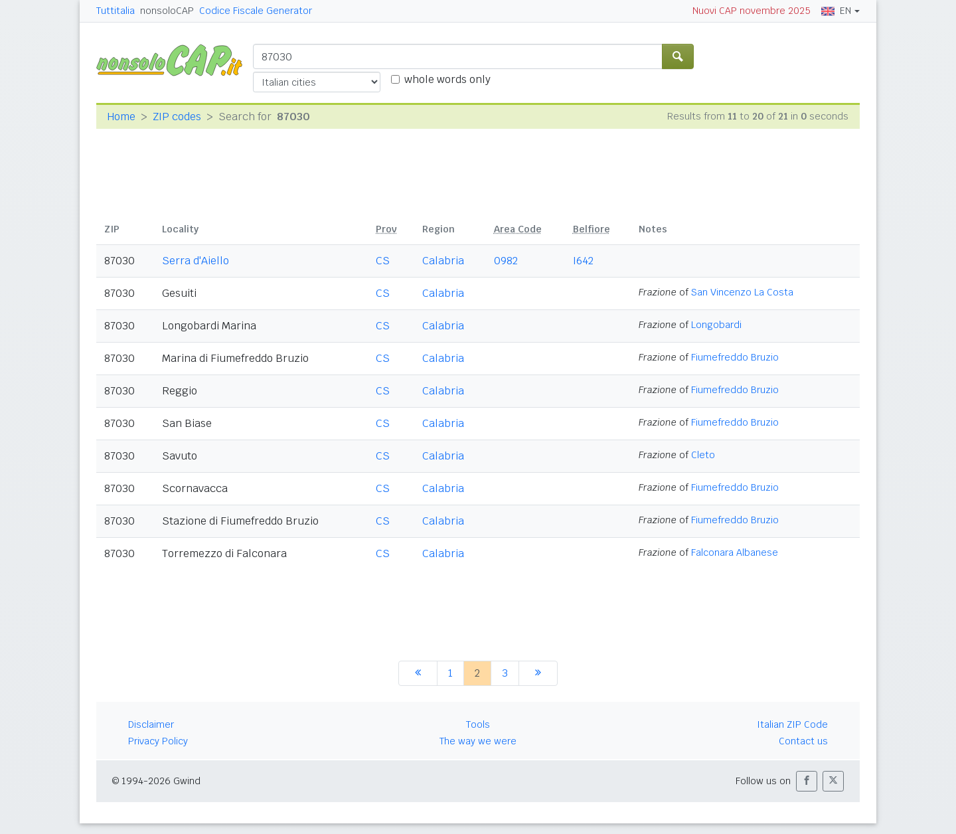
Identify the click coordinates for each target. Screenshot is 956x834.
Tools (478, 724)
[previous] (418, 673)
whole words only (447, 79)
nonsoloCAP (167, 11)
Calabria (443, 261)
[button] (806, 781)
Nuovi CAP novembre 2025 (751, 11)
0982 (506, 261)
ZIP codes (177, 117)
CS (383, 261)
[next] (538, 673)
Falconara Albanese (734, 552)
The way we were (478, 741)
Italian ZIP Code (792, 724)
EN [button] (836, 11)
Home (121, 117)
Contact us (803, 741)
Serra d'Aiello (195, 261)
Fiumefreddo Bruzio (735, 357)
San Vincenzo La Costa (742, 292)
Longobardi (716, 325)
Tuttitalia (115, 11)
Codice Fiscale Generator (255, 11)
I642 (583, 261)
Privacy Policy (158, 741)
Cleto (703, 455)
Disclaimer (151, 724)
